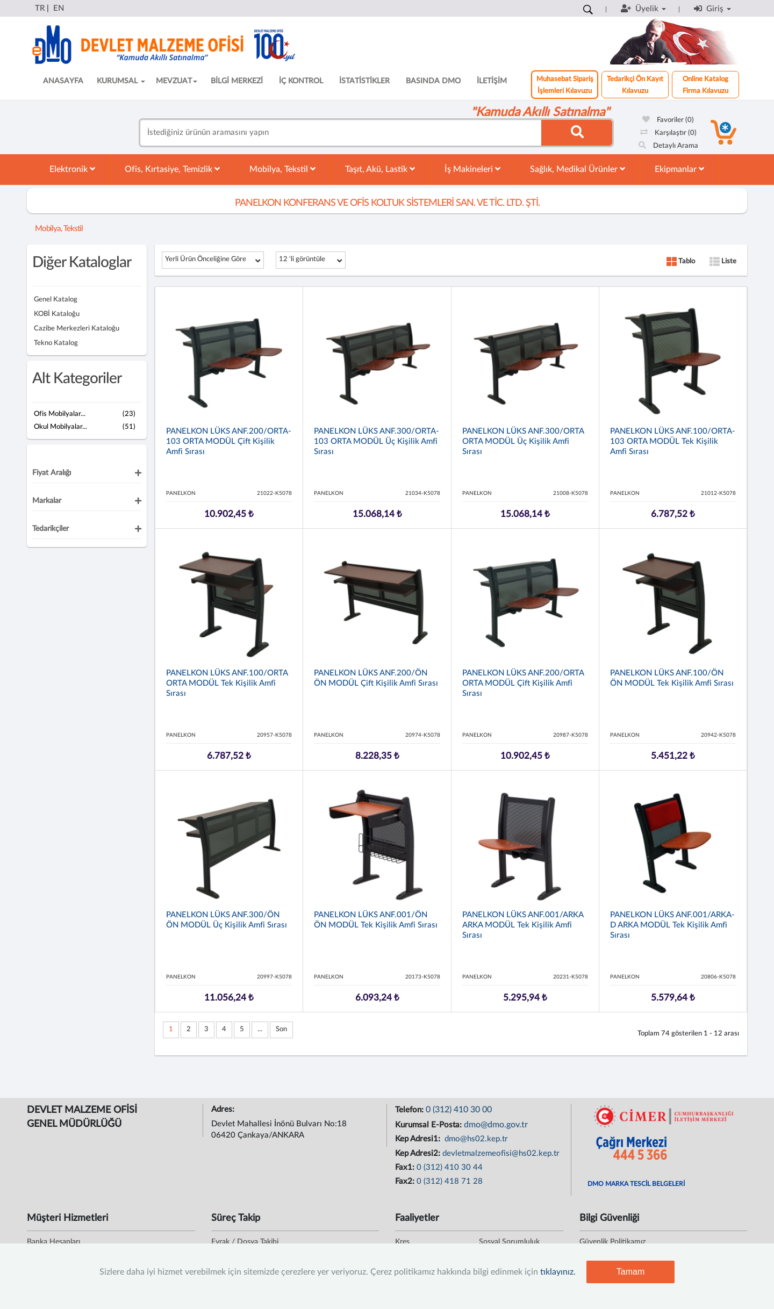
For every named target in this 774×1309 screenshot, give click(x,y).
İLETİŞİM (492, 81)
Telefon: (410, 1110)
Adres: (223, 1109)
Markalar (46, 501)
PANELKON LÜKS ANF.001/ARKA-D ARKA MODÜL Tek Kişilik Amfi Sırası (672, 925)
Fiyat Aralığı (51, 473)
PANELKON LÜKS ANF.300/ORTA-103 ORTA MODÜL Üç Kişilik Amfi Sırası (376, 441)
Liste (723, 261)
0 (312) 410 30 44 (450, 1167)
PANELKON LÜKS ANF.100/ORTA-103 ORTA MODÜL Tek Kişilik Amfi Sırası (672, 441)
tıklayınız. (558, 1272)
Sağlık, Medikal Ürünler (577, 169)
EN (58, 8)
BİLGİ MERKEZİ (237, 81)
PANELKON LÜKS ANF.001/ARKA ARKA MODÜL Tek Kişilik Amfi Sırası (522, 925)
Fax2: (406, 1181)
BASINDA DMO (433, 81)
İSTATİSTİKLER (364, 81)
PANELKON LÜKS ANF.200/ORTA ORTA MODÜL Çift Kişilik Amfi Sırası (523, 683)
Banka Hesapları (53, 1242)
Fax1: (406, 1167)
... (259, 1029)
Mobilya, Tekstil (282, 169)
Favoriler (668, 120)
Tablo (680, 261)
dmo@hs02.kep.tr (475, 1139)
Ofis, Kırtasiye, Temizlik (172, 169)
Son (281, 1029)
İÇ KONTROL (301, 81)
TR (40, 8)
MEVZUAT (176, 81)
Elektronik (72, 169)
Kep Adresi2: (418, 1153)
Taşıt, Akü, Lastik (380, 169)
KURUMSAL (121, 81)
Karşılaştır (668, 133)
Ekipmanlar (679, 169)
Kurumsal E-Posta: (429, 1125)
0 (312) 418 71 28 (450, 1181)
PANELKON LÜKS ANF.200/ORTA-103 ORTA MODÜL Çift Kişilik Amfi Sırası (228, 441)
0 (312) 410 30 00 (459, 1109)
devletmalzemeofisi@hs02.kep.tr (501, 1153)
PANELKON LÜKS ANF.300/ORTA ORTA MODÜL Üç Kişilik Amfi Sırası (523, 441)
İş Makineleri (472, 169)
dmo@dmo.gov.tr (496, 1124)
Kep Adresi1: (418, 1139)
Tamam (630, 1271)
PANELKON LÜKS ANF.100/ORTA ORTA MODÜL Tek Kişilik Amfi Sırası (227, 683)
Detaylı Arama (668, 145)
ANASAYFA (63, 81)
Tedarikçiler (50, 529)
